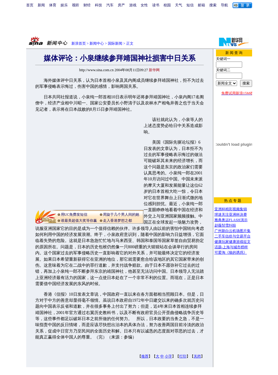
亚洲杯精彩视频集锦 (230, 209)
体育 (52, 5)
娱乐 (64, 5)
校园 (167, 5)
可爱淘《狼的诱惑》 (230, 252)
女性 (144, 5)
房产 (121, 5)
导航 (224, 5)
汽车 (110, 5)
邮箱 (201, 5)
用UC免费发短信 (74, 214)
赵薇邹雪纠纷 (225, 225)
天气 (178, 5)
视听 (75, 5)
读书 (155, 5)
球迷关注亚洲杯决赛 (230, 214)
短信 (190, 5)
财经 (87, 5)
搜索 (213, 5)
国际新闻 (115, 43)
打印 (182, 356)
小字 (168, 356)
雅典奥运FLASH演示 (231, 220)
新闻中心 (96, 43)
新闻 (41, 5)
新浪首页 (78, 43)
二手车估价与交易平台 (232, 236)
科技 (98, 5)
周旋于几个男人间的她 (121, 214)
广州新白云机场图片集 (232, 231)
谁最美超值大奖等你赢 (79, 220)
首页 (29, 5)
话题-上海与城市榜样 (231, 247)
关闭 (197, 356)
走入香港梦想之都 (117, 220)
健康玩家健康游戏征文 (232, 242)
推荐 (144, 356)
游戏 (132, 5)
